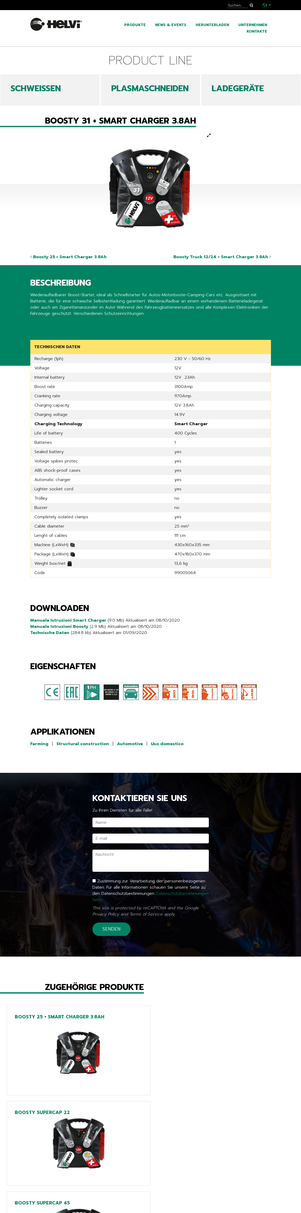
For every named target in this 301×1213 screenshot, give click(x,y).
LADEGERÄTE (238, 88)
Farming (39, 744)
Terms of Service (146, 914)
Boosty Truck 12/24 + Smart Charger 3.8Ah (222, 257)
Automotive (130, 744)
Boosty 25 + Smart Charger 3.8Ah (68, 257)
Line (117, 1173)
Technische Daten (49, 633)
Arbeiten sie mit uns (54, 1204)
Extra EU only (130, 1196)
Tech (118, 1181)
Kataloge (41, 1189)
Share (35, 324)
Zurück (40, 1139)
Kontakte (257, 31)
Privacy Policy (105, 914)
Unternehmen (252, 25)
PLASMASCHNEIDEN (150, 88)
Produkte (135, 25)
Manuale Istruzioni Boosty (59, 626)
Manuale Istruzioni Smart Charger (69, 620)
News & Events (170, 25)
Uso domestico (167, 744)
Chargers (124, 1189)
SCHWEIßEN (36, 88)
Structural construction (82, 744)
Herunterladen (212, 25)
